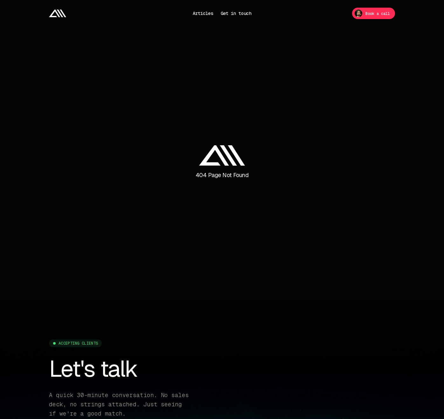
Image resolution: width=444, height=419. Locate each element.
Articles (203, 13)
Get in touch (236, 13)
